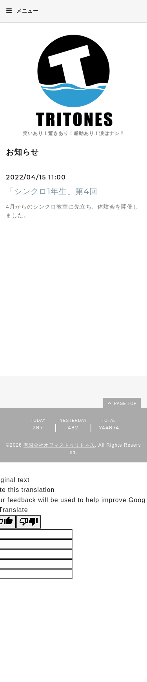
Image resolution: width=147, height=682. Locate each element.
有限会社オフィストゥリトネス (59, 445)
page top (121, 403)
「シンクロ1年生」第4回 (52, 191)
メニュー (22, 10)
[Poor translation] (28, 522)
